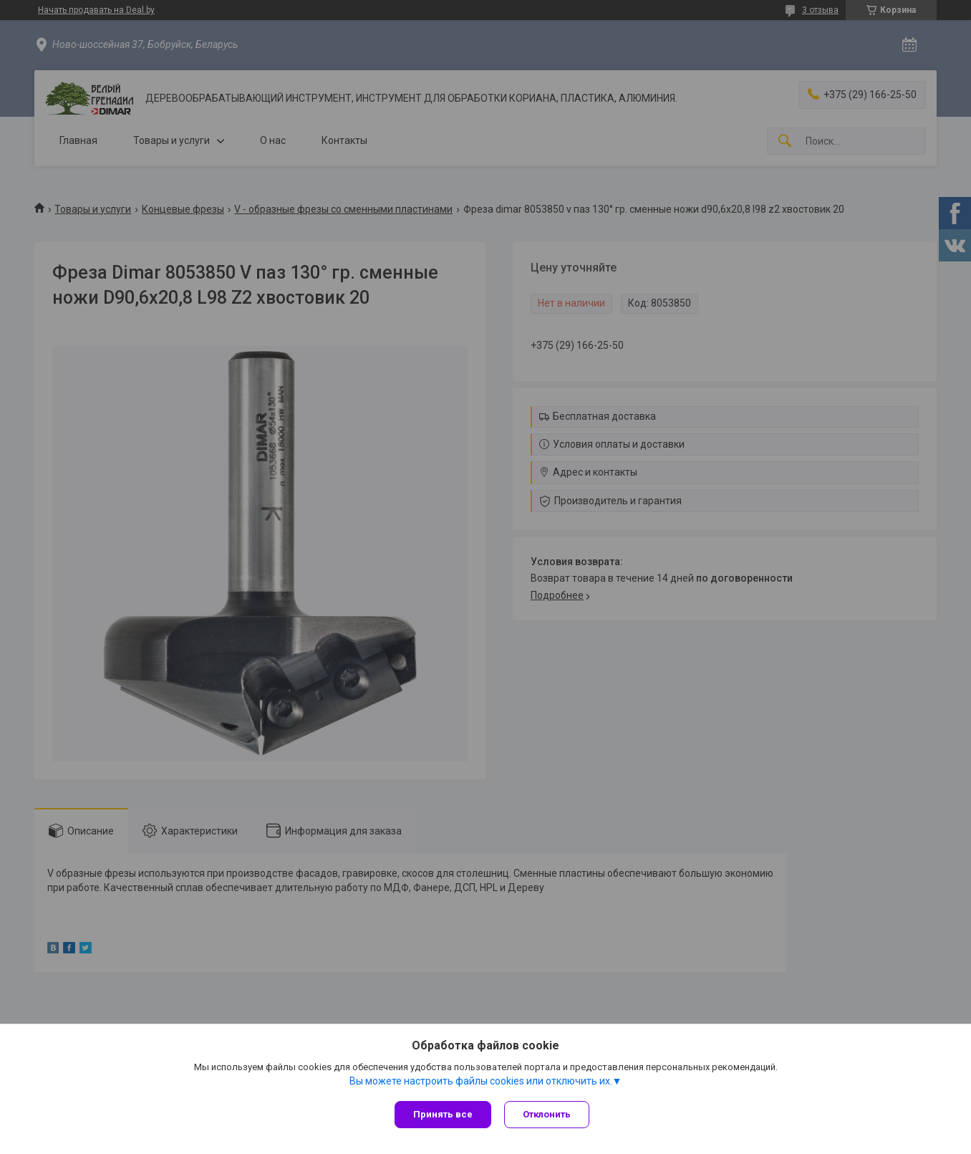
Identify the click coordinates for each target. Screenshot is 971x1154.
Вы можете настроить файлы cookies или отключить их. (480, 1081)
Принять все (443, 1114)
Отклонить (548, 1114)
